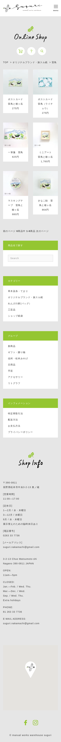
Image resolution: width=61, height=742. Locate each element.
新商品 (11, 346)
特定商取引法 (15, 413)
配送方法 (13, 419)
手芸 (10, 371)
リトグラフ (14, 383)
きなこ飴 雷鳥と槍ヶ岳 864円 (45, 205)
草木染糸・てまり (18, 291)
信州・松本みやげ (18, 358)
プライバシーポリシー (20, 432)
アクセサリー (15, 377)
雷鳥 (54, 62)
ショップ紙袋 (15, 316)
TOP (5, 62)
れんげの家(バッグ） (20, 303)
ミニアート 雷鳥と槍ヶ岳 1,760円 (46, 157)
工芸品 (11, 309)
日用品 (11, 364)
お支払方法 (14, 426)
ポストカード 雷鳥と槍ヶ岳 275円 (17, 104)
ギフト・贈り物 (17, 352)
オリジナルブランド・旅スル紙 (25, 297)
